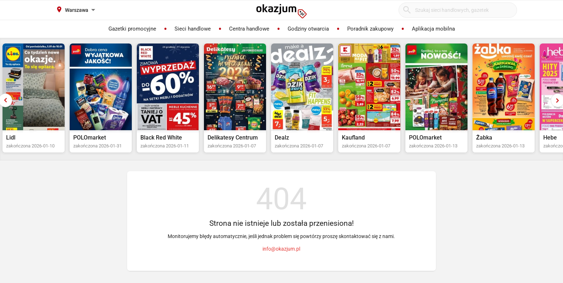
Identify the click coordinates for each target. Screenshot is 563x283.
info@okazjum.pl (281, 249)
